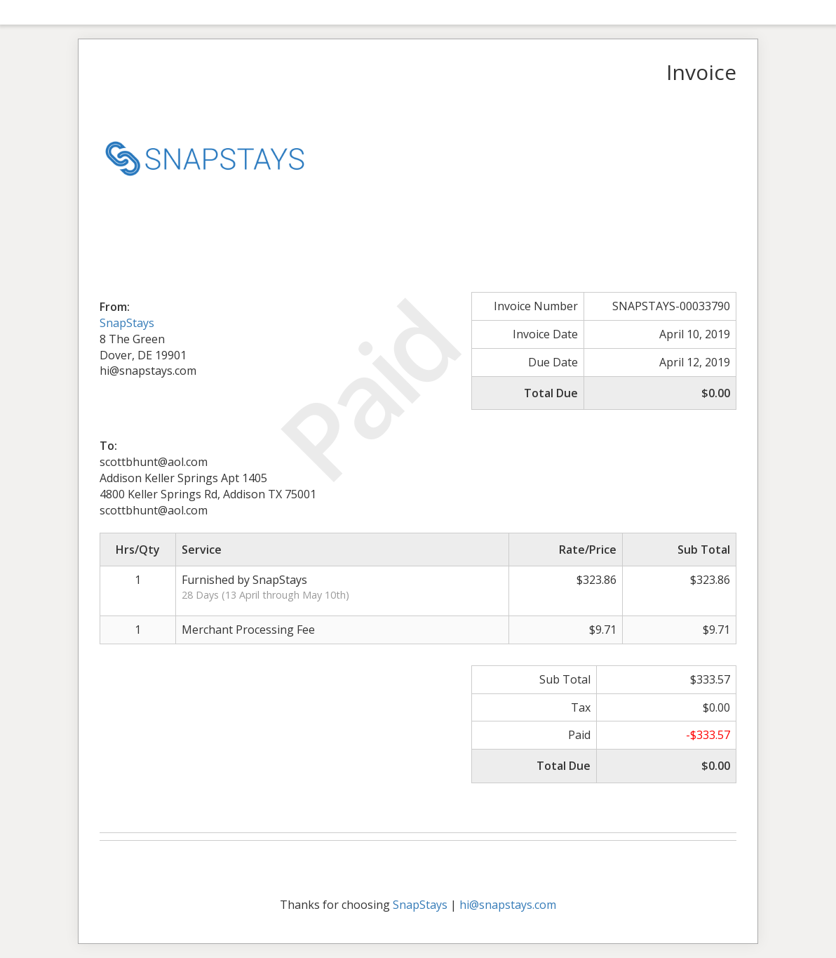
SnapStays (127, 323)
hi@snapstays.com (507, 904)
